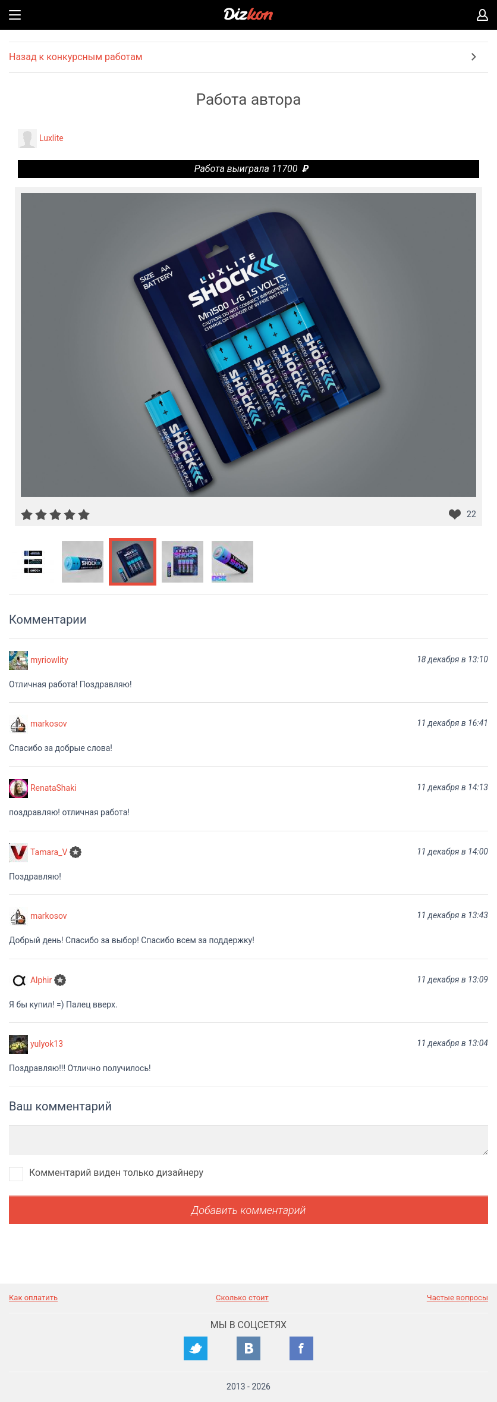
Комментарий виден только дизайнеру (116, 1172)
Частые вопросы (457, 1297)
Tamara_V (48, 851)
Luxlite (51, 138)
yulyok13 (46, 1044)
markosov (48, 723)
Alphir (41, 979)
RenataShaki (53, 788)
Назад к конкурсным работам (76, 56)
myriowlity (49, 659)
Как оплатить (33, 1297)
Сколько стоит (242, 1297)
